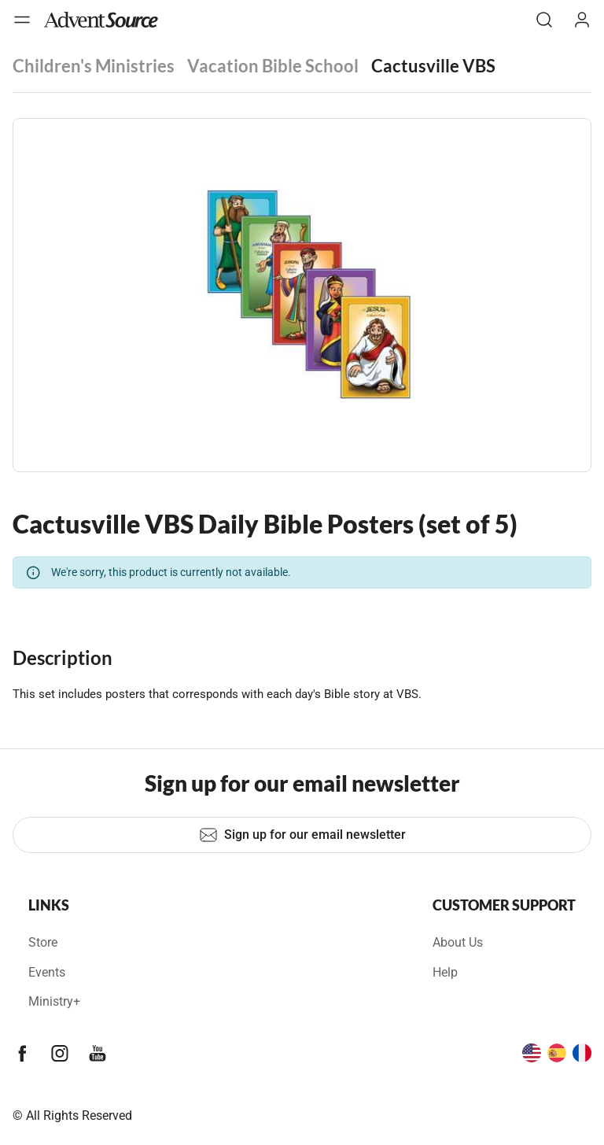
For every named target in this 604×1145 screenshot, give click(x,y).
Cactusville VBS (433, 65)
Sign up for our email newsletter (302, 835)
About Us (458, 942)
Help (445, 972)
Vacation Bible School (273, 65)
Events (46, 972)
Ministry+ (54, 1001)
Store (42, 942)
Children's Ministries (94, 65)
